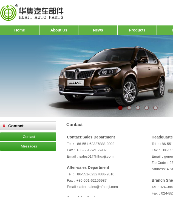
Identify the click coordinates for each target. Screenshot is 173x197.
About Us (58, 30)
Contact (29, 137)
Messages (29, 146)
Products (137, 30)
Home (19, 30)
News (98, 30)
